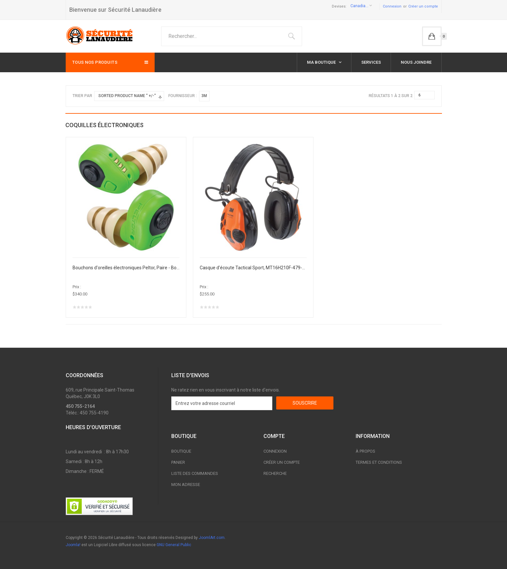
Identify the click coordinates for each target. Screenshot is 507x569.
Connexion (392, 6)
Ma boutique (322, 62)
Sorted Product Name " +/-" (127, 95)
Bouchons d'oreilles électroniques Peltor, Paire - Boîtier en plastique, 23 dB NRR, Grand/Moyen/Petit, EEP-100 (126, 267)
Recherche (275, 473)
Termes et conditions (379, 462)
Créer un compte (423, 6)
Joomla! (73, 545)
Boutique (181, 451)
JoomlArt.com (212, 537)
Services (371, 62)
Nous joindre (416, 62)
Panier (178, 462)
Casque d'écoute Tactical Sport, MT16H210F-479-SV (253, 267)
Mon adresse (185, 484)
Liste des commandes (194, 473)
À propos (365, 451)
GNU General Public (174, 545)
